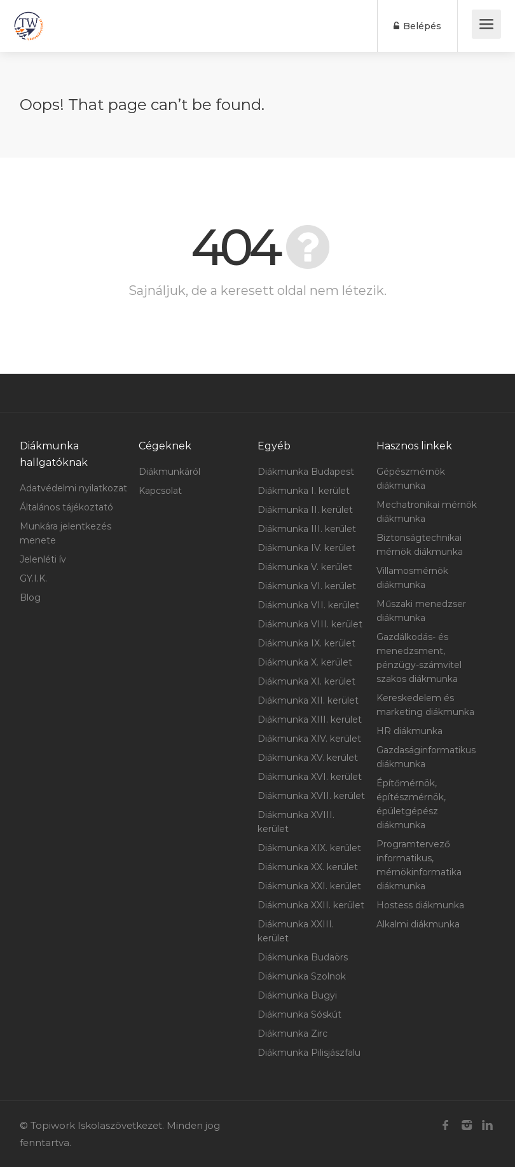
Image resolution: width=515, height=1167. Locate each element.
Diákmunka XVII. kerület (311, 796)
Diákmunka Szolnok (302, 976)
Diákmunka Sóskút (299, 1014)
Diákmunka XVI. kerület (310, 776)
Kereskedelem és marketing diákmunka (425, 705)
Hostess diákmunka (420, 905)
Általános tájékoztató (66, 507)
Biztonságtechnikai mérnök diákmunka (419, 544)
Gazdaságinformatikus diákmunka (426, 757)
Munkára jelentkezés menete (65, 533)
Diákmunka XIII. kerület (310, 719)
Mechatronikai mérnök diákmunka (426, 511)
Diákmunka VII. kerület (308, 605)
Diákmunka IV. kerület (306, 548)
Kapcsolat (160, 490)
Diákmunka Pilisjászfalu (309, 1052)
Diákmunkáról (169, 471)
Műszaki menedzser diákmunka (421, 611)
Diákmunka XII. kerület (308, 700)
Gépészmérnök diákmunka (410, 478)
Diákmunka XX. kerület (308, 867)
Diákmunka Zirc (292, 1033)
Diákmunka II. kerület (305, 509)
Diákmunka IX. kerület (306, 643)
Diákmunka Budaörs (303, 957)
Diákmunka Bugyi (297, 995)
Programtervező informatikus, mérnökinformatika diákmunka (419, 865)
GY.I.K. (33, 578)
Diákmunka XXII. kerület (311, 905)
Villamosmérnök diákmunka (412, 577)
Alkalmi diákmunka (418, 924)
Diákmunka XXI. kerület (309, 886)
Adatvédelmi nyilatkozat (73, 488)
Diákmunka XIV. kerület (309, 738)
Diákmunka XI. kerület (306, 681)
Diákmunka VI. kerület (307, 586)
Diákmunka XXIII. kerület (296, 931)
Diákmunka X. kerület (305, 662)
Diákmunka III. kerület (307, 529)
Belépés (417, 26)
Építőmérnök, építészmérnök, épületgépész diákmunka (411, 804)
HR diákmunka (409, 731)
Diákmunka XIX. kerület (309, 848)
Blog (30, 597)
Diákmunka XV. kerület (308, 757)
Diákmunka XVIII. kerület (296, 822)
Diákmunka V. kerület (305, 567)
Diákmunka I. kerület (304, 490)
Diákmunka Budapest (306, 471)
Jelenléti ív (43, 559)
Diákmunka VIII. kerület (310, 624)
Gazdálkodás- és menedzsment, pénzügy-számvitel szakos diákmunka (419, 658)
